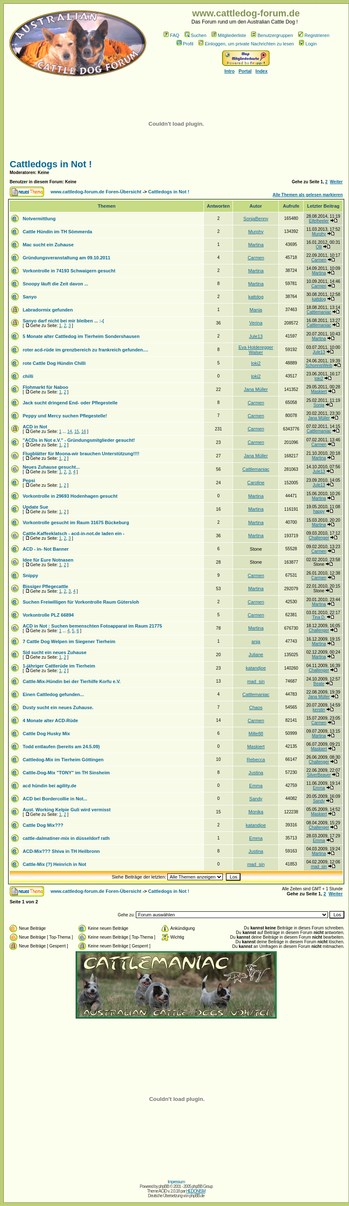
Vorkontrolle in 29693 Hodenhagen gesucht (70, 496)
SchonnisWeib (318, 365)
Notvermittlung (39, 218)
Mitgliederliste (229, 35)
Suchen (195, 35)
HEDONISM (195, 1191)
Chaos (256, 707)
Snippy (30, 575)
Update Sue (35, 506)
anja (255, 641)
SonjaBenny (255, 218)
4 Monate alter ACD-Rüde (50, 720)
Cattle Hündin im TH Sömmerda (57, 231)
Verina (255, 322)
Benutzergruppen (272, 35)
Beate (318, 683)
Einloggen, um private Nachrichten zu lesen (246, 43)
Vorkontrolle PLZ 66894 (48, 615)
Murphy (256, 231)
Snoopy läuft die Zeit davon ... (55, 283)
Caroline (255, 482)
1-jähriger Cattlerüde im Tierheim (59, 665)
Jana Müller (256, 389)
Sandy (255, 798)
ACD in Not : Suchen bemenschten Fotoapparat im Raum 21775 (92, 625)
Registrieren (313, 35)
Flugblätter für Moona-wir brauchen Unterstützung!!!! (81, 453)
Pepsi (29, 480)
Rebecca (256, 759)
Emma (256, 785)
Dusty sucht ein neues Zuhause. (58, 707)
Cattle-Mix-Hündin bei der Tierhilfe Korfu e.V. (72, 681)
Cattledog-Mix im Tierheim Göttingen (63, 759)
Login (308, 43)
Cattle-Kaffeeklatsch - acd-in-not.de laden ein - (73, 533)
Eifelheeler (319, 221)
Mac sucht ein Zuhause (48, 244)
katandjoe (256, 667)
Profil (185, 43)
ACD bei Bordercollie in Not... (55, 798)
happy (319, 511)
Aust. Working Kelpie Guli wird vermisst (67, 809)
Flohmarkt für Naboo (45, 387)
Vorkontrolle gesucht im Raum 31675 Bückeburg (76, 522)
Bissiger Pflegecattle (45, 586)
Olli (319, 247)
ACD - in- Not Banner (46, 549)
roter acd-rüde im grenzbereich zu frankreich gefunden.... (85, 349)
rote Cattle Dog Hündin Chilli (54, 363)
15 (76, 431)
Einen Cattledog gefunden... (53, 694)
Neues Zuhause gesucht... (51, 467)
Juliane (256, 654)
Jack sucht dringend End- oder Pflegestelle (70, 402)
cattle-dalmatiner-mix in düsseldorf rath (66, 838)
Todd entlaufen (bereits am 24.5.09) (61, 746)
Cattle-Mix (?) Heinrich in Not (54, 864)
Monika (256, 811)
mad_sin (256, 681)
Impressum (176, 1182)
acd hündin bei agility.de (50, 785)
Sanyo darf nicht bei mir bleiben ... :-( (63, 320)
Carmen (256, 257)
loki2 (256, 363)
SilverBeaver (319, 775)
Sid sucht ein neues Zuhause (55, 652)
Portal (244, 71)
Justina (256, 772)
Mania (255, 309)
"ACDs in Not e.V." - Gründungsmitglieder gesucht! (79, 440)
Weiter (336, 181)
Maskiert (319, 391)
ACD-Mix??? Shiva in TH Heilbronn (61, 851)
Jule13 (255, 336)
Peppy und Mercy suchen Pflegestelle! (65, 415)
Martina (256, 244)
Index (262, 71)
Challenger (319, 538)
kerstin (319, 709)
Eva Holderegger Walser (255, 350)
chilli (28, 376)
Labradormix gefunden (48, 309)
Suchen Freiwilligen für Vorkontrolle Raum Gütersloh (81, 601)
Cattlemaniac (319, 312)
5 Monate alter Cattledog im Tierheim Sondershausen (81, 336)
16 (83, 431)
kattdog (255, 296)
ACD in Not (35, 426)
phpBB (164, 1186)
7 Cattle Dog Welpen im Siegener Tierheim (69, 641)
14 (69, 431)
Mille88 (256, 733)
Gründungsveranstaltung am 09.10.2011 (66, 257)
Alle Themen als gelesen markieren (307, 195)
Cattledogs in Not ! (51, 164)
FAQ (171, 35)
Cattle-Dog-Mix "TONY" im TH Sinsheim (66, 772)
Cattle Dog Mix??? (43, 825)
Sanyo (30, 296)
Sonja (319, 405)
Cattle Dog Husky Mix (46, 733)
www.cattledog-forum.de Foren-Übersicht (95, 191)
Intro (230, 71)
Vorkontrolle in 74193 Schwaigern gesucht (69, 270)
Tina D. (318, 617)
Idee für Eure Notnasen (48, 559)
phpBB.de (196, 1195)
